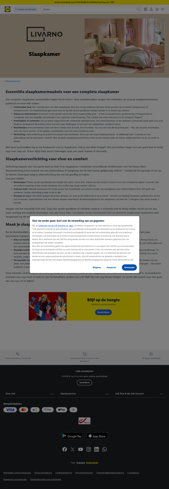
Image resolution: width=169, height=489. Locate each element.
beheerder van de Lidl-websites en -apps (56, 225)
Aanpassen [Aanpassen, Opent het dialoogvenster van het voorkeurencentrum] (111, 267)
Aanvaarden (129, 267)
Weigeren (97, 267)
